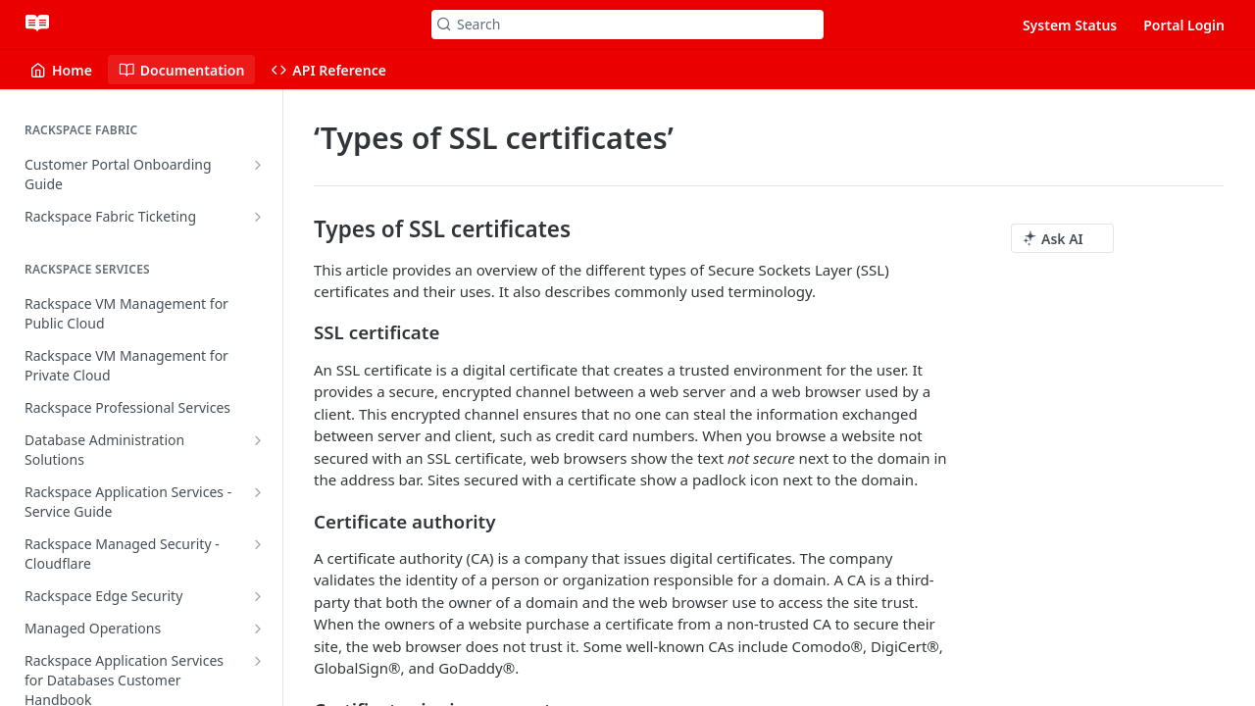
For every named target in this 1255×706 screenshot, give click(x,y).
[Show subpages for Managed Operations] (258, 628)
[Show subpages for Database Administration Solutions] (258, 440)
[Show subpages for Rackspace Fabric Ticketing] (258, 217)
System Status (1070, 25)
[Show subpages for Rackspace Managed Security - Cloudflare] (258, 544)
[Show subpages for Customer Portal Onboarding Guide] (258, 165)
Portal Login (1184, 25)
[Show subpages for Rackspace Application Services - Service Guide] (258, 492)
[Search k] (627, 24)
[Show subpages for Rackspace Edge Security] (258, 596)
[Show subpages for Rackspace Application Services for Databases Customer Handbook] (258, 661)
